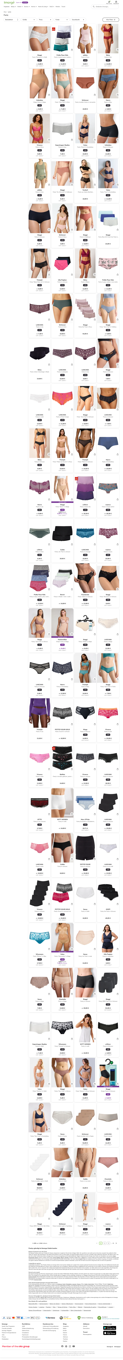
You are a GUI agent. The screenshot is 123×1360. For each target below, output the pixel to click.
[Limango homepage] (9, 3)
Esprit (64, 1286)
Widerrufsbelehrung (28, 1330)
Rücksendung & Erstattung (51, 1330)
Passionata (31, 1259)
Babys (64, 1330)
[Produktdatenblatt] (40, 48)
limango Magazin (7, 1332)
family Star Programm (8, 1328)
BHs (46, 1299)
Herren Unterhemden (104, 1305)
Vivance (79, 1286)
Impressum (25, 1337)
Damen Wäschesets (67, 1305)
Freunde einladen (7, 1330)
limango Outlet (38, 1281)
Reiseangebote (87, 1336)
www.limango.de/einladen (88, 1355)
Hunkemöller (65, 1312)
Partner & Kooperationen (9, 1335)
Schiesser (59, 1286)
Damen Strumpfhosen (35, 1312)
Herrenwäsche (79, 1305)
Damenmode (87, 1312)
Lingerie (110, 1309)
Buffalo (58, 1259)
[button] (116, 3)
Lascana (74, 1286)
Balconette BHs (33, 1305)
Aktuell (85, 1328)
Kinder (65, 1332)
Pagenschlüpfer (32, 1278)
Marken (65, 1343)
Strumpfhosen (102, 1309)
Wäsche (80, 1309)
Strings (42, 1299)
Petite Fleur (110, 1286)
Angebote (66, 1328)
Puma (54, 1259)
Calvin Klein (91, 1286)
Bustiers (48, 1309)
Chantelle (37, 1287)
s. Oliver (83, 1259)
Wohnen (65, 1339)
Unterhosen (56, 1312)
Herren (65, 1337)
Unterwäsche (47, 1312)
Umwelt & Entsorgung (49, 1332)
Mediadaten (5, 1341)
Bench (62, 1259)
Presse (4, 1339)
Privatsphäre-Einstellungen (30, 1339)
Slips (54, 1309)
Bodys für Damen (55, 1305)
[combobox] (105, 8)
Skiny (114, 1257)
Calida (85, 1286)
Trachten (65, 1341)
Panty (80, 1260)
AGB (23, 1328)
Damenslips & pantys (90, 1309)
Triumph (66, 1259)
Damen (65, 1335)
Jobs (3, 1337)
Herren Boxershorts (90, 1305)
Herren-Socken (33, 1309)
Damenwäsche (43, 1305)
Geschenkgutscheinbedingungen (31, 1341)
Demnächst (86, 1330)
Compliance (25, 1335)
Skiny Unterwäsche (76, 1312)
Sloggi (36, 1259)
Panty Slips (72, 1309)
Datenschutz (25, 1332)
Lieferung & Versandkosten (51, 1328)
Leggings (41, 1309)
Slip (38, 1297)
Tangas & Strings (62, 1309)
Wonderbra (69, 1286)
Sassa (30, 1287)
